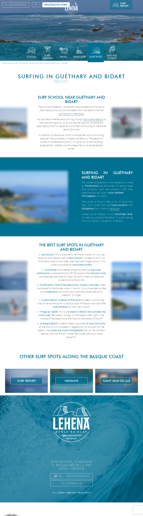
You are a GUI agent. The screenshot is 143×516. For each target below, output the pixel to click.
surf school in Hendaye (71, 113)
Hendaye (114, 208)
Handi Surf (79, 57)
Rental (63, 57)
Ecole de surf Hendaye (15, 63)
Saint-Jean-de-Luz (93, 119)
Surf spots (95, 57)
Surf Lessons (47, 57)
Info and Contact (112, 57)
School (31, 57)
